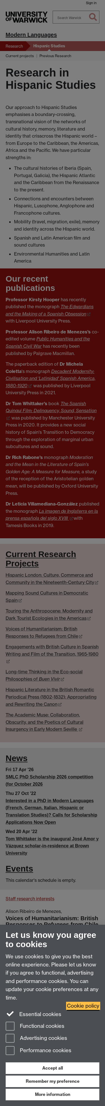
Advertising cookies (36, 1038)
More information (52, 1094)
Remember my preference (53, 1081)
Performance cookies (38, 1051)
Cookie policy (83, 1006)
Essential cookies (33, 1013)
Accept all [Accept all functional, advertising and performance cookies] (52, 1068)
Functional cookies (35, 1026)
